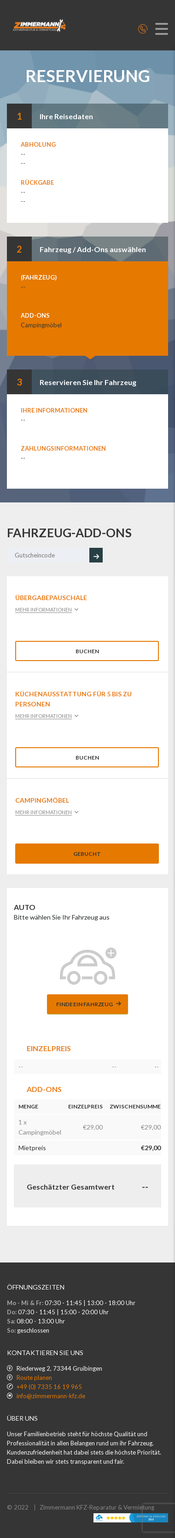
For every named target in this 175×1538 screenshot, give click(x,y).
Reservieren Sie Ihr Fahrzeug (88, 382)
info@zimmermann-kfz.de (51, 1396)
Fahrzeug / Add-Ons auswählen (93, 249)
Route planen (34, 1377)
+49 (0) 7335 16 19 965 (49, 1386)
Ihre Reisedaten (66, 116)
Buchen (87, 651)
